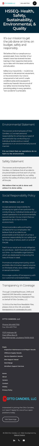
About (4, 377)
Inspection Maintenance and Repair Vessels (20, 350)
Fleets (4, 347)
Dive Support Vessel (11, 359)
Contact (5, 383)
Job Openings (10, 419)
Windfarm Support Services (14, 366)
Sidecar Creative (19, 435)
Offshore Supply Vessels (13, 353)
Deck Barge (8, 363)
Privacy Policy (7, 390)
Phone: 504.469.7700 (10, 325)
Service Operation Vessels (13, 356)
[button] (35, 3)
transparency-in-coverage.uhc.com (16, 317)
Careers (5, 380)
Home (4, 373)
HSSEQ (4, 387)
